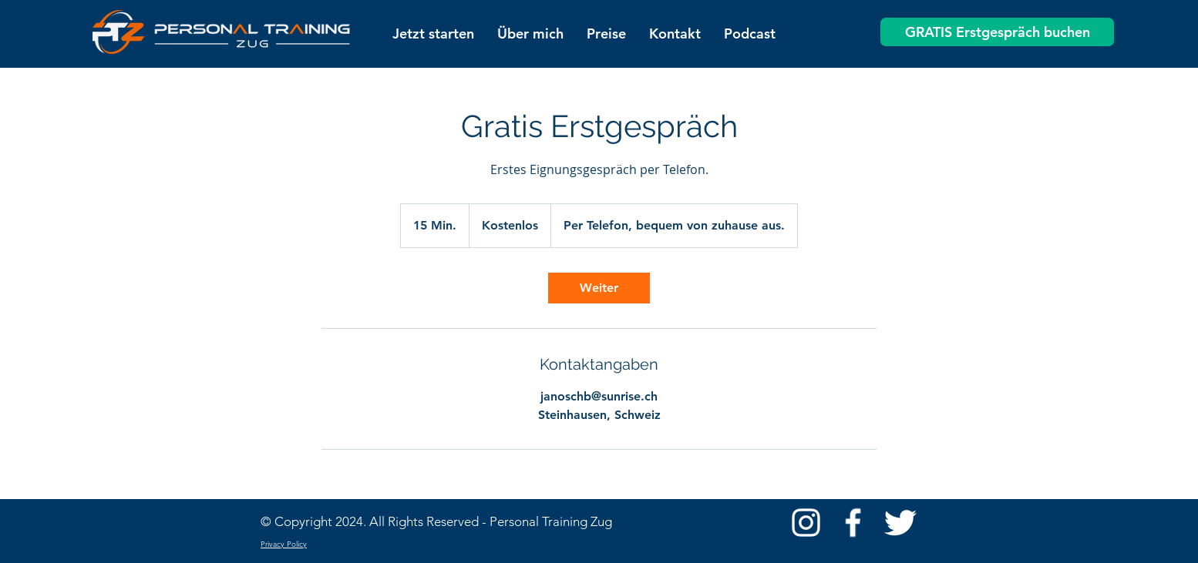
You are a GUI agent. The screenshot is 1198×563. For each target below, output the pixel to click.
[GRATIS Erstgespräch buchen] (997, 32)
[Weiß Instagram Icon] (806, 522)
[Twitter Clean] (900, 522)
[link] (599, 288)
